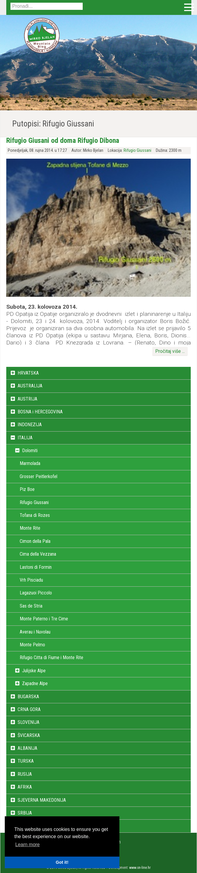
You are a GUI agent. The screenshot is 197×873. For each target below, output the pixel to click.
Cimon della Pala (35, 541)
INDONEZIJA (30, 424)
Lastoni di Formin (36, 567)
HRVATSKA (28, 373)
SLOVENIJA (28, 722)
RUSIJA (25, 774)
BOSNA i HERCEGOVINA (40, 412)
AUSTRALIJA (30, 386)
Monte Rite (30, 528)
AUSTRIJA (27, 399)
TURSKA (26, 761)
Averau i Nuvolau (35, 632)
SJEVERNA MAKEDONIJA (42, 800)
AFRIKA (25, 787)
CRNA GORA (29, 709)
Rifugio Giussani (137, 150)
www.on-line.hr (140, 868)
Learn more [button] (27, 844)
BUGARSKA (28, 696)
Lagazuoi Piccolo (36, 593)
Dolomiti (30, 450)
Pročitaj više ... (170, 351)
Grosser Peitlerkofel (38, 476)
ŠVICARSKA (29, 735)
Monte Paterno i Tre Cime (44, 619)
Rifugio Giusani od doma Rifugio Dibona (62, 140)
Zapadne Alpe (35, 683)
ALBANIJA (27, 748)
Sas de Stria (31, 606)
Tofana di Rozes (35, 515)
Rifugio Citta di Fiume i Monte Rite (51, 657)
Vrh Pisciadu (31, 580)
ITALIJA (25, 438)
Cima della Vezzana (38, 554)
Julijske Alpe (34, 670)
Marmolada (30, 463)
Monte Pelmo (32, 645)
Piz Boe (27, 489)
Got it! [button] (62, 862)
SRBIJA (25, 813)
